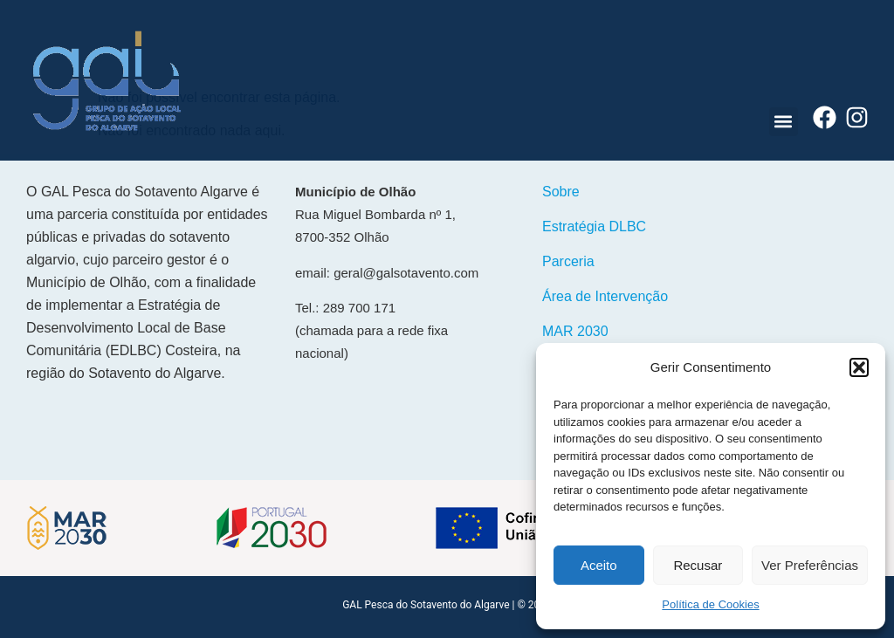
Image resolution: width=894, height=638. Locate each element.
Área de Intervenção (605, 296)
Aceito (599, 565)
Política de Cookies (710, 604)
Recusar (697, 565)
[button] (859, 367)
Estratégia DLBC (594, 226)
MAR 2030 (575, 331)
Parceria (568, 261)
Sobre (561, 191)
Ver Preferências (809, 565)
